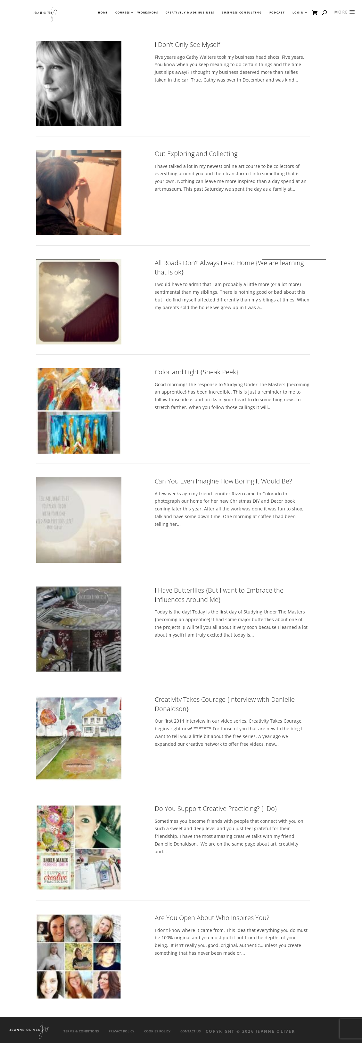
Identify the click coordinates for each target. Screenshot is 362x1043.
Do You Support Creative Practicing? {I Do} (216, 808)
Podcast (277, 12)
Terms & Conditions (81, 1031)
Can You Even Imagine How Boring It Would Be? (223, 481)
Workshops (147, 12)
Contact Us (190, 1031)
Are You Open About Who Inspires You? (212, 917)
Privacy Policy (121, 1031)
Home (103, 12)
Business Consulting (242, 12)
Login (298, 12)
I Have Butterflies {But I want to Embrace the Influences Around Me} (219, 595)
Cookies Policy (157, 1031)
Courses (122, 12)
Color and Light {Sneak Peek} (196, 372)
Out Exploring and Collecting (196, 153)
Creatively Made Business (190, 12)
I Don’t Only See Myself (187, 44)
